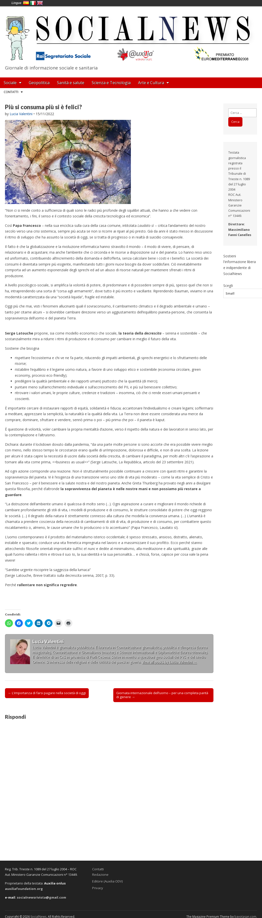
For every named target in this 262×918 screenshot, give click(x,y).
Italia (33, 3)
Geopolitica (39, 82)
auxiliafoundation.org (24, 888)
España (26, 3)
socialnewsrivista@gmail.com (41, 897)
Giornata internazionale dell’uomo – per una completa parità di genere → (162, 695)
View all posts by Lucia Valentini (169, 662)
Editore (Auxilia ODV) (107, 881)
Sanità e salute (70, 82)
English (40, 3)
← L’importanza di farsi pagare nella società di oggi (47, 693)
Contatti (11, 92)
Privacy (97, 888)
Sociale (10, 82)
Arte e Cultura (151, 82)
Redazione (100, 874)
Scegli (228, 285)
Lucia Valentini (21, 113)
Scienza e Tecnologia (111, 82)
